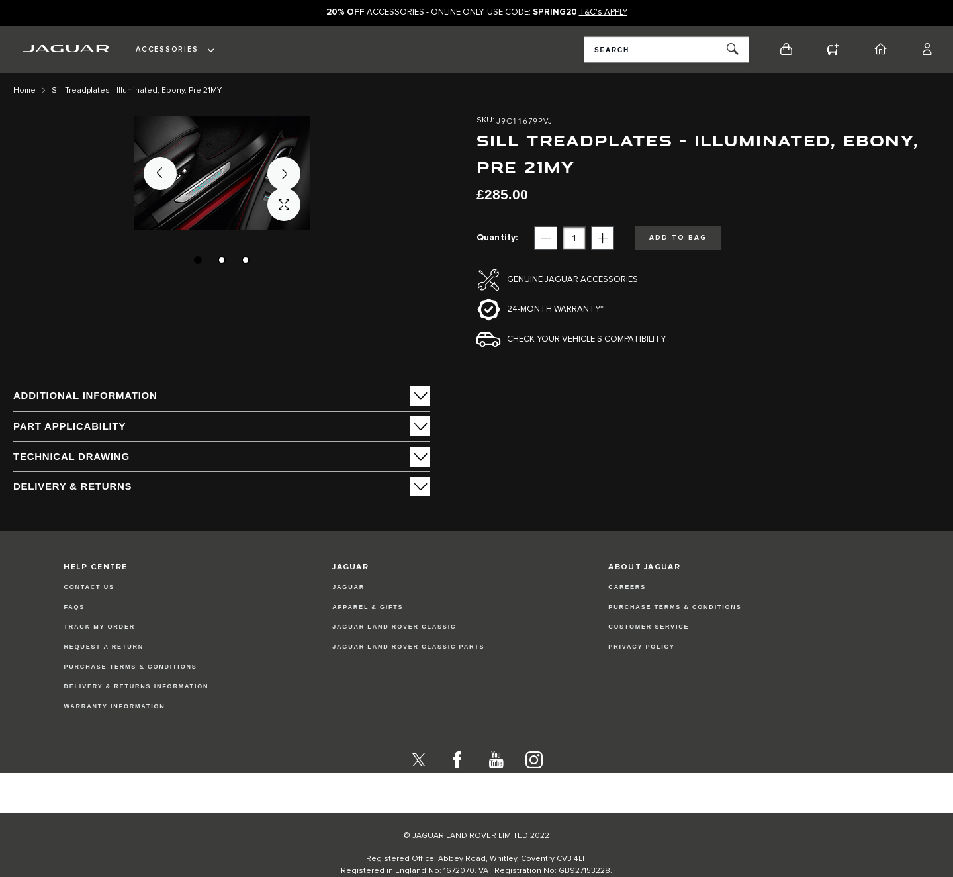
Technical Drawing (71, 456)
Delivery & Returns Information (136, 686)
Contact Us (89, 587)
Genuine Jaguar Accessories (572, 279)
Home (24, 91)
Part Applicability (69, 426)
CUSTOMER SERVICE (648, 626)
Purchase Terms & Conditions (130, 666)
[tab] (221, 396)
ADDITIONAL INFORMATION (85, 395)
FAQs (74, 607)
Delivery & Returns (72, 486)
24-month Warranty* (555, 309)
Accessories (167, 49)
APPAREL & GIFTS (367, 607)
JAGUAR (348, 587)
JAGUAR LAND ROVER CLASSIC (394, 626)
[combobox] (666, 49)
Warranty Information (114, 706)
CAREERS (627, 587)
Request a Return (104, 646)
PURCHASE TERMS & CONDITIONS (674, 607)
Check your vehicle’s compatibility (586, 339)
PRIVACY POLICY (641, 646)
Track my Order (99, 626)
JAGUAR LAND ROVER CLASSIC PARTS (408, 646)
